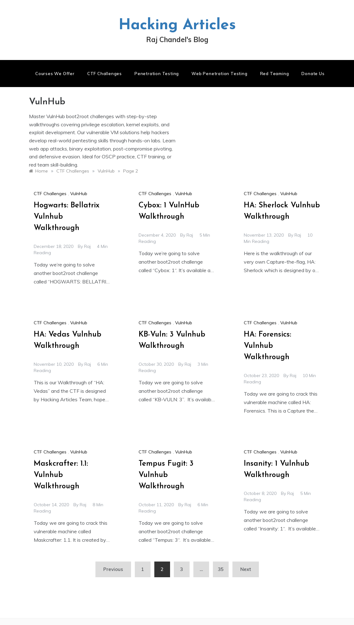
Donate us (312, 73)
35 (221, 569)
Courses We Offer (55, 73)
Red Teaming (274, 73)
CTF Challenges (104, 73)
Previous (113, 569)
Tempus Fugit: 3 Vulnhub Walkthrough (166, 475)
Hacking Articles (177, 25)
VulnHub (78, 193)
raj (87, 246)
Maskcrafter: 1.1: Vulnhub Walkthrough (61, 475)
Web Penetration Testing (219, 73)
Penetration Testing (156, 73)
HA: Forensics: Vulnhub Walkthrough (267, 346)
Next (245, 569)
